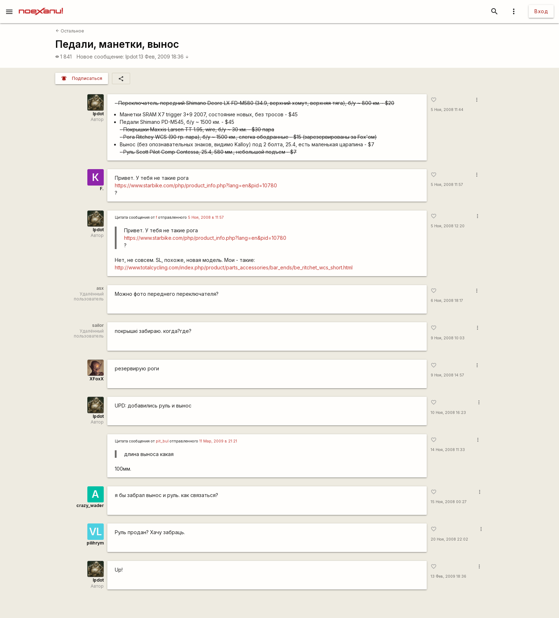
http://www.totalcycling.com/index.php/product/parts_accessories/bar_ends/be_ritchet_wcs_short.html (234, 267)
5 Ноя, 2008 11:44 (447, 109)
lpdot (131, 57)
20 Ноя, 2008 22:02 (449, 539)
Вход (541, 11)
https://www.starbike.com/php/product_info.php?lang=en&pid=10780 (196, 185)
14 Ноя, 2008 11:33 (448, 449)
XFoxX (96, 378)
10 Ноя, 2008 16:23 (448, 412)
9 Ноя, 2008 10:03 (448, 338)
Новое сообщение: (100, 57)
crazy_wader (90, 505)
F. (102, 188)
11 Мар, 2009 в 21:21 (218, 441)
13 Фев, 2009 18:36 (164, 57)
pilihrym (95, 543)
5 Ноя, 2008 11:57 (447, 184)
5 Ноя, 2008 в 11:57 (206, 217)
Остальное (69, 31)
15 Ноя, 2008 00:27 (449, 502)
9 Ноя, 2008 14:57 (447, 375)
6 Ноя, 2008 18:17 (447, 300)
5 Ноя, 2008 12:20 (448, 226)
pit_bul (162, 441)
